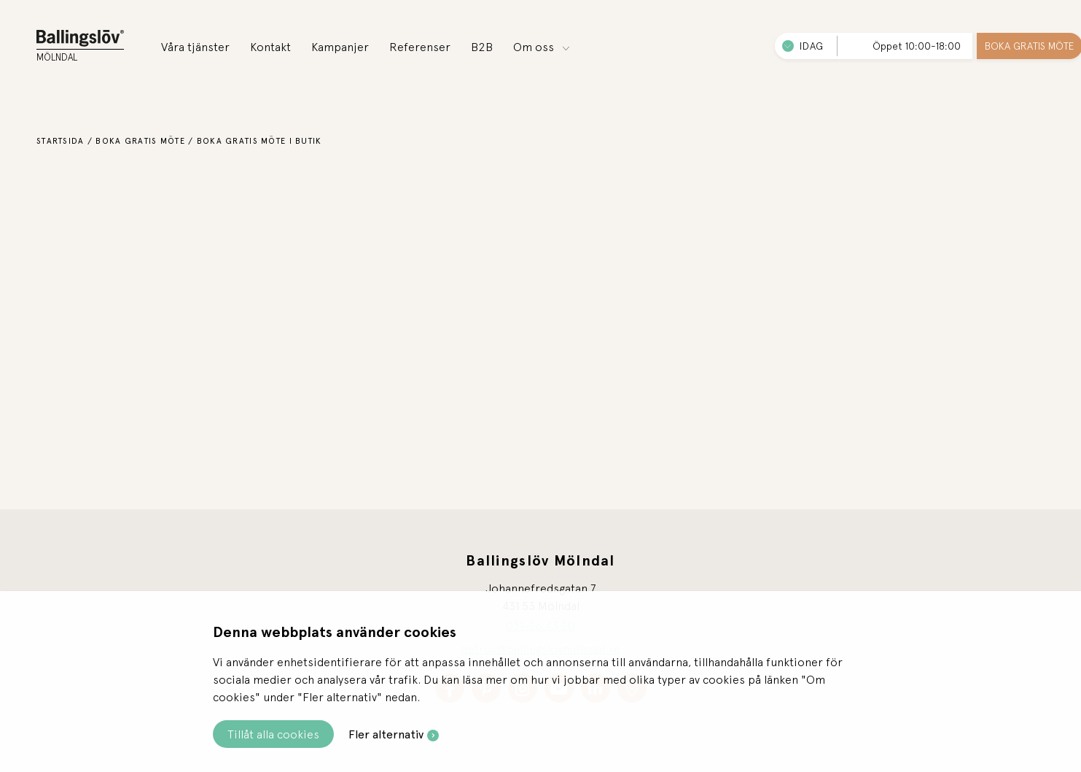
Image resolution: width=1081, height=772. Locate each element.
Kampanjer (340, 46)
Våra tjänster (195, 46)
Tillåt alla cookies (273, 734)
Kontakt (270, 46)
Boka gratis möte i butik (259, 141)
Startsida (60, 141)
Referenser (419, 46)
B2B (482, 46)
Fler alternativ (386, 734)
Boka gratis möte (139, 141)
